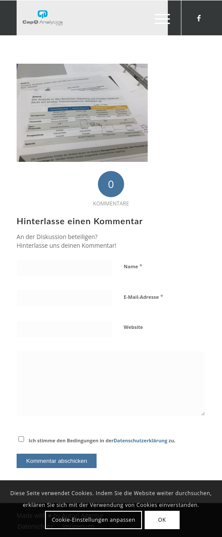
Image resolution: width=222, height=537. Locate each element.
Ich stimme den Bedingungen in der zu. (102, 440)
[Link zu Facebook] (198, 17)
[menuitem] (158, 17)
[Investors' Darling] (92, 17)
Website (133, 327)
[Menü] (158, 17)
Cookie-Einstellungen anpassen (93, 519)
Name (133, 266)
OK (162, 519)
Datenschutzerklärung (140, 440)
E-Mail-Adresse (143, 297)
